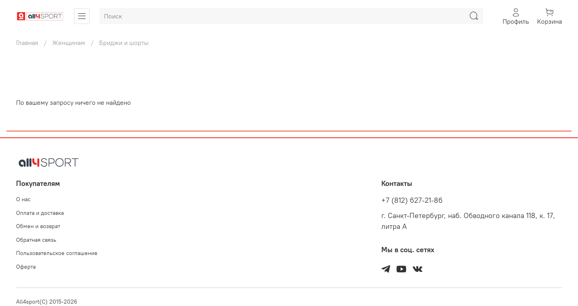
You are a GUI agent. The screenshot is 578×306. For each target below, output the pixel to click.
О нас (23, 199)
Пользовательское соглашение (57, 253)
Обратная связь (36, 239)
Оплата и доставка (40, 212)
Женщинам (68, 43)
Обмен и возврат (38, 226)
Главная (27, 43)
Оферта (26, 266)
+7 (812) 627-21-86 (412, 200)
